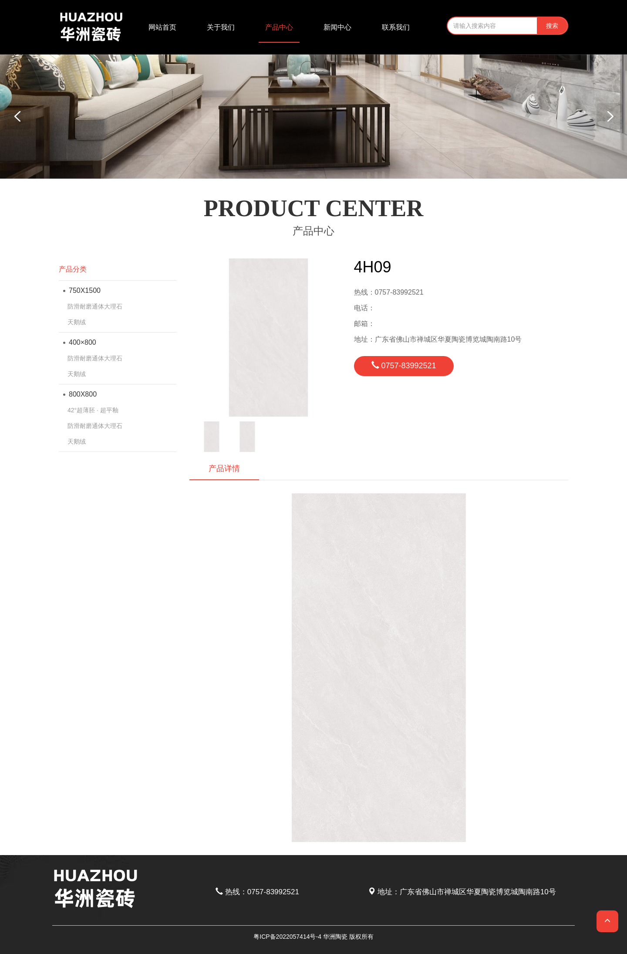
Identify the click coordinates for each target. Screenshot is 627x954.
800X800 (80, 394)
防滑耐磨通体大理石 (94, 306)
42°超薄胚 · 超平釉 (92, 410)
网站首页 (162, 27)
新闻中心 (337, 27)
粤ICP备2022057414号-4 (287, 936)
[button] (610, 116)
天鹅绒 (76, 322)
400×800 (79, 342)
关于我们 (221, 27)
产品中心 (279, 27)
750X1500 (82, 290)
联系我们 (396, 27)
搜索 (552, 25)
